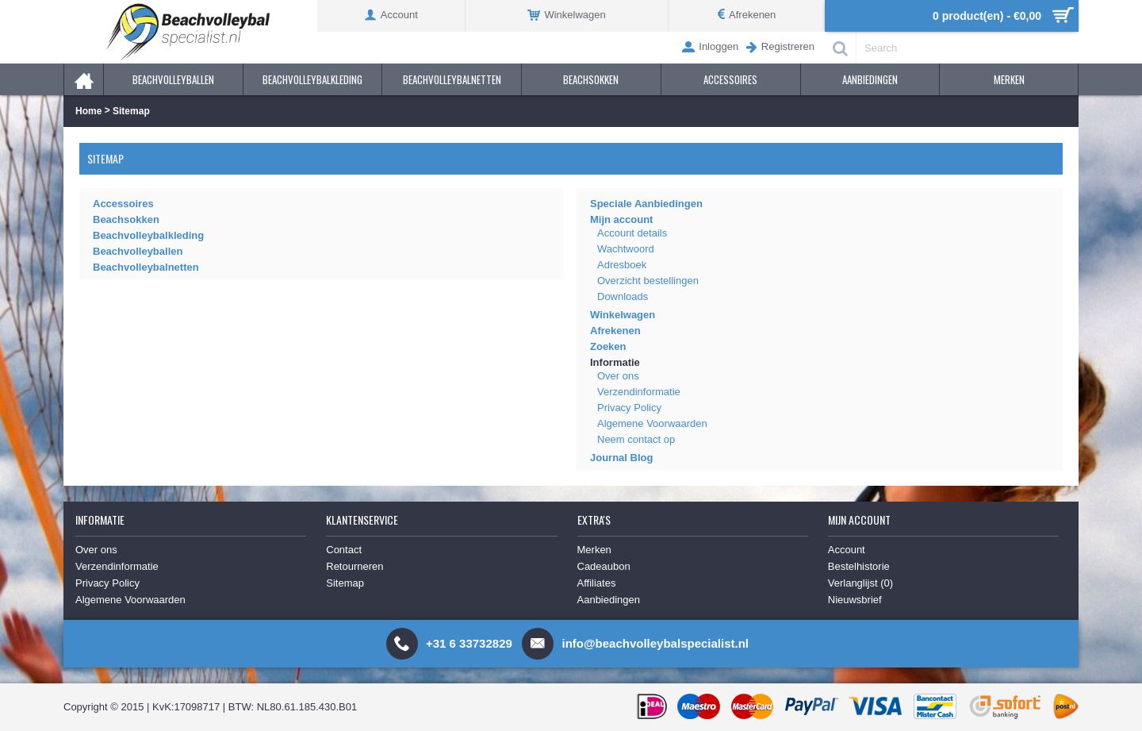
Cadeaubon (603, 566)
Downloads (622, 296)
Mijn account (621, 219)
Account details (632, 233)
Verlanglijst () (860, 583)
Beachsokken (126, 219)
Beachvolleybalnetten (146, 267)
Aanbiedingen (609, 600)
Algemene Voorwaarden (652, 423)
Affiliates (596, 583)
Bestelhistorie (859, 566)
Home (88, 111)
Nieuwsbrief (855, 600)
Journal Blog (621, 458)
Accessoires (123, 204)
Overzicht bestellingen (648, 281)
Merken (594, 550)
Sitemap (131, 111)
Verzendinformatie (638, 392)
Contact (344, 550)
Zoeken (608, 346)
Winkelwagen (622, 315)
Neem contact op (636, 439)
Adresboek (621, 265)
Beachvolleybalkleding (148, 235)
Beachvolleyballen (137, 251)
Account (846, 550)
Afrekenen (615, 331)
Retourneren (354, 566)
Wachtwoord (625, 249)
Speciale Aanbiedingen (646, 204)
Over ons (618, 376)
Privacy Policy (629, 408)
